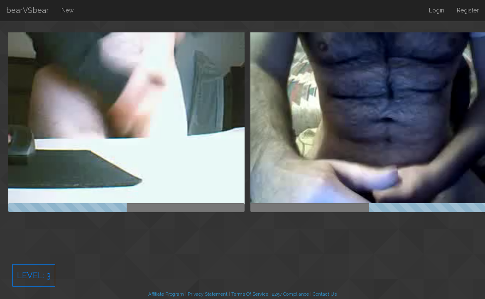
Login (436, 10)
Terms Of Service (249, 294)
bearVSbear (27, 10)
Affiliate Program (166, 294)
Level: (34, 275)
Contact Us (325, 294)
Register (468, 10)
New (67, 10)
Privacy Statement (208, 294)
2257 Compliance (290, 294)
